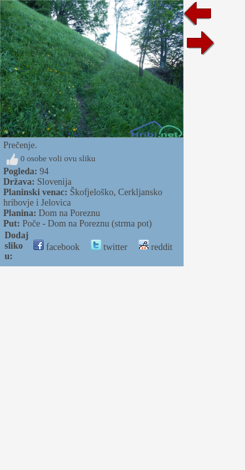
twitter (109, 247)
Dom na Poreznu (69, 213)
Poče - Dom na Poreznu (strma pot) (87, 223)
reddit (155, 247)
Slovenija (54, 182)
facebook (56, 247)
